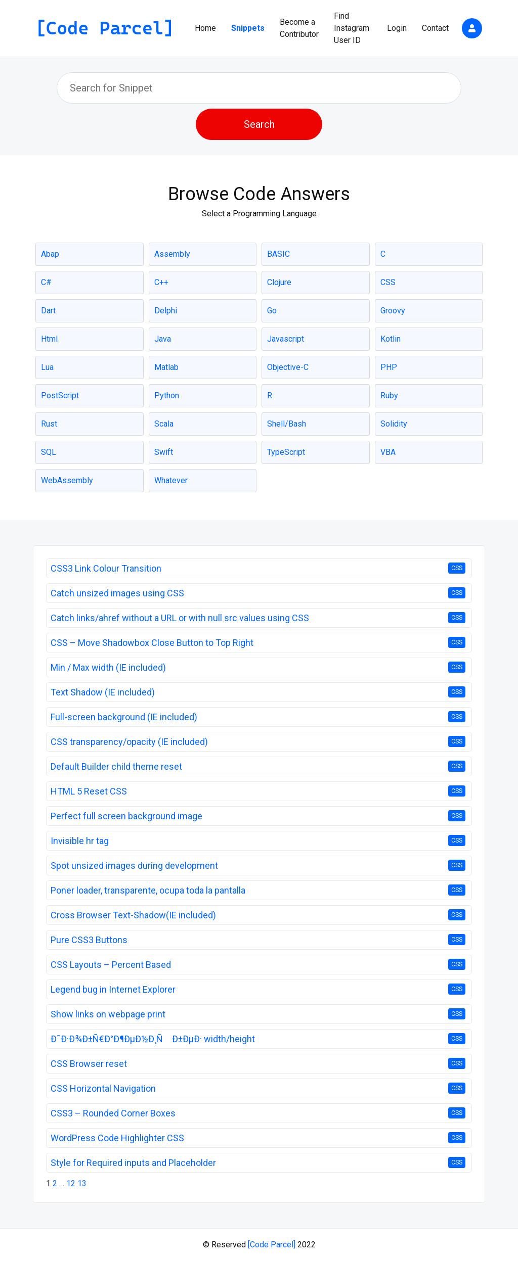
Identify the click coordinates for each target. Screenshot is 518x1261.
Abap (50, 254)
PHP (388, 367)
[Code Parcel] (271, 1244)
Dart (48, 310)
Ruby (389, 395)
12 (70, 1183)
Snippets (248, 28)
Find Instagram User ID (351, 28)
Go (272, 310)
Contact (435, 28)
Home (205, 28)
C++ (161, 282)
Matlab (166, 367)
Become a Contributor (299, 28)
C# (46, 282)
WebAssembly (67, 480)
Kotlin (390, 339)
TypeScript (286, 452)
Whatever (171, 480)
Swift (163, 452)
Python (166, 395)
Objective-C (288, 367)
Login (397, 28)
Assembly (172, 254)
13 (82, 1183)
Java (162, 339)
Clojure (279, 282)
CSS (388, 282)
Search (259, 124)
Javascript (285, 339)
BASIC (278, 254)
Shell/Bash (286, 424)
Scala (164, 424)
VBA (388, 452)
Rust (49, 424)
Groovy (392, 310)
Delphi (165, 310)
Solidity (393, 424)
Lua (47, 367)
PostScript (60, 395)
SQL (48, 452)
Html (49, 339)
